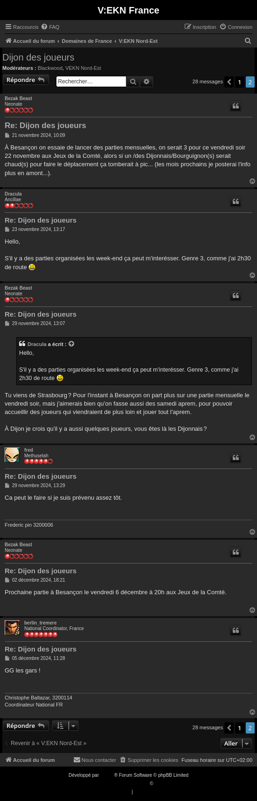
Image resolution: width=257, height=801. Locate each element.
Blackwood (50, 68)
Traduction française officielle (119, 783)
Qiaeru (161, 783)
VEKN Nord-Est (83, 68)
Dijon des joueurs (38, 57)
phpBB (107, 775)
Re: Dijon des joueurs (45, 125)
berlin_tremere (40, 622)
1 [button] (239, 82)
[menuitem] (50, 27)
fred (28, 450)
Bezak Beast (18, 98)
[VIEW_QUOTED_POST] (72, 344)
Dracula (13, 194)
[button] (229, 82)
